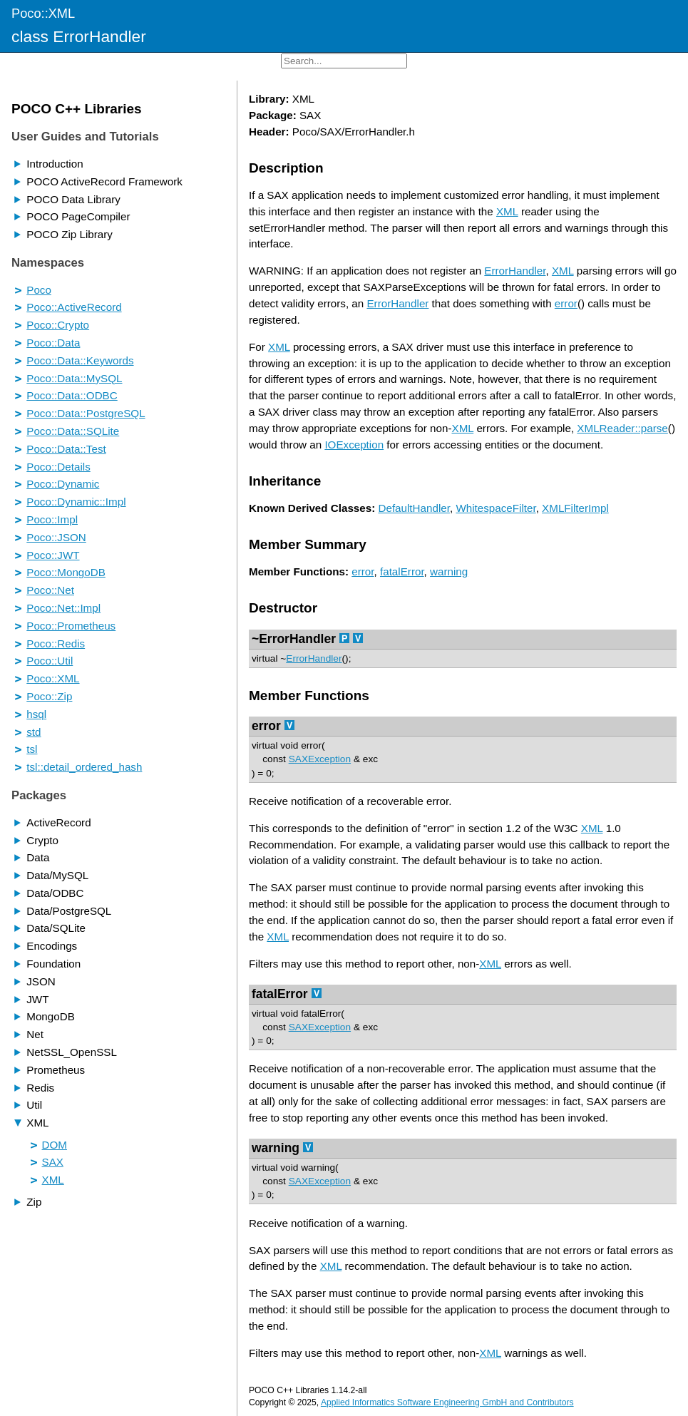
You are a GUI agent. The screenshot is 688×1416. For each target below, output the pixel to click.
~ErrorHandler (294, 639)
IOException (354, 444)
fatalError (402, 571)
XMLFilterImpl (575, 508)
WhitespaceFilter (495, 508)
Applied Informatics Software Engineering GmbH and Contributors (447, 1402)
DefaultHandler (413, 508)
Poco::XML (43, 13)
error (566, 303)
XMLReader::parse (622, 428)
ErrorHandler (514, 271)
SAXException (320, 759)
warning (449, 571)
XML (507, 211)
